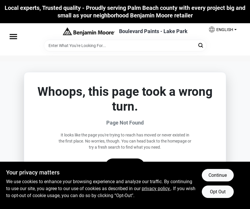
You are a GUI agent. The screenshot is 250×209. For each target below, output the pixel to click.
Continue (217, 175)
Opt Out (218, 191)
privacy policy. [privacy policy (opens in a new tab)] (156, 188)
